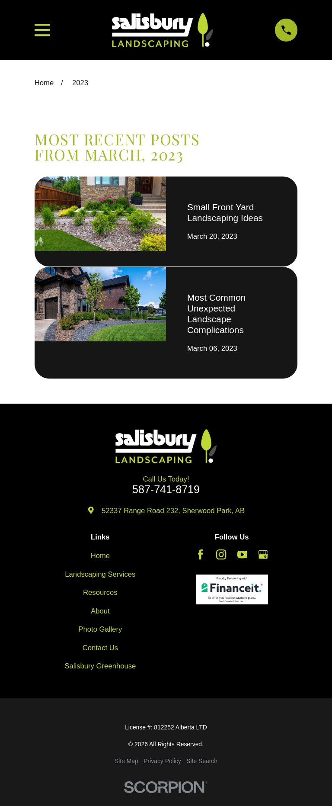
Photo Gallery (100, 629)
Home (100, 556)
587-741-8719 (166, 489)
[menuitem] (126, 761)
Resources (100, 592)
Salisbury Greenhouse (100, 666)
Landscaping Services (100, 574)
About (100, 611)
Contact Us (100, 648)
